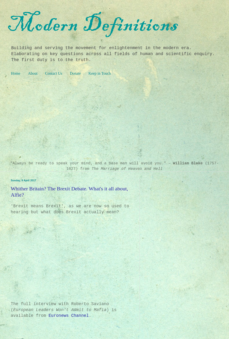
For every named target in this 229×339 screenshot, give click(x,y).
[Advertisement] (114, 118)
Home (15, 73)
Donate (75, 73)
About (32, 73)
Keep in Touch (99, 73)
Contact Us (53, 73)
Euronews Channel (68, 315)
